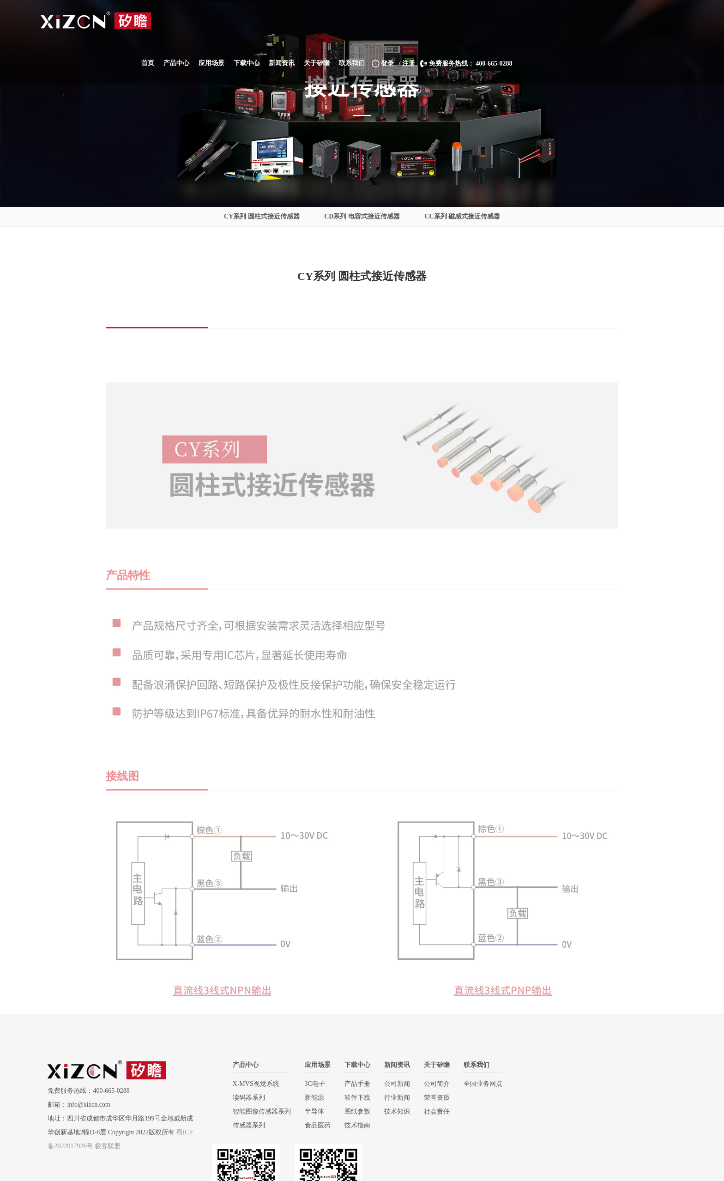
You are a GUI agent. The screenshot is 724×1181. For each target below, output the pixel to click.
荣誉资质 (431, 1097)
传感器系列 (243, 1125)
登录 (544, 21)
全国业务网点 (477, 1083)
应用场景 (312, 1064)
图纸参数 (352, 1111)
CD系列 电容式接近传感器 (362, 216)
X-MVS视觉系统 (250, 1083)
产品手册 (352, 1083)
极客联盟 (108, 1146)
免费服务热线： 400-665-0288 (627, 21)
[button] (338, 20)
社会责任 (431, 1111)
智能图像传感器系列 (256, 1111)
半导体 (309, 1111)
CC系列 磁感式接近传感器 (462, 216)
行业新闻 (391, 1097)
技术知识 (391, 1111)
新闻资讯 (391, 1064)
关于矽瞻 (431, 1064)
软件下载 (352, 1097)
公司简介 (431, 1083)
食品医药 (312, 1125)
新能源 (309, 1097)
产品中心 (240, 1064)
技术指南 (352, 1125)
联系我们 (471, 1064)
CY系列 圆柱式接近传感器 (262, 216)
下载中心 (352, 1064)
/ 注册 (568, 21)
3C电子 (309, 1083)
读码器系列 (243, 1097)
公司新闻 (391, 1083)
